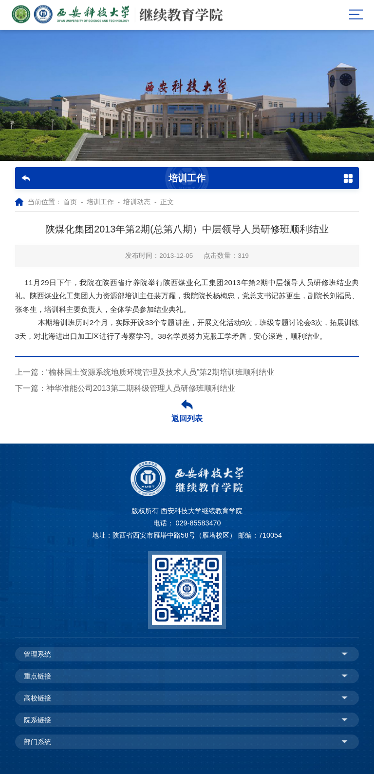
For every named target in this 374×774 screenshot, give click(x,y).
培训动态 (136, 202)
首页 (70, 202)
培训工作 (100, 202)
